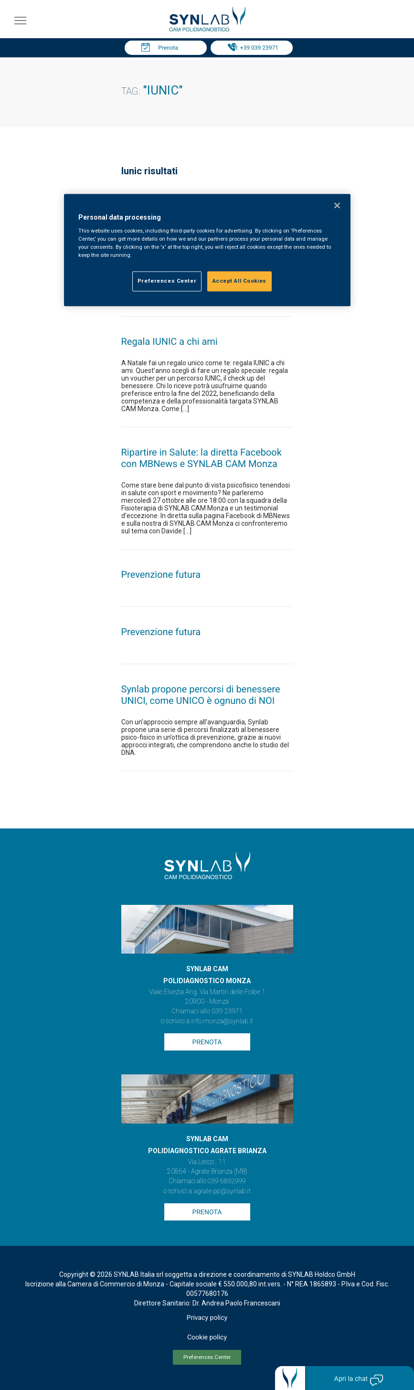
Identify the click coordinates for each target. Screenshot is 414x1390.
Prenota (168, 47)
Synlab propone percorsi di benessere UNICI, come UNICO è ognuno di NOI (200, 694)
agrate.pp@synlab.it (221, 1191)
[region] (207, 250)
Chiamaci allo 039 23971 (207, 1011)
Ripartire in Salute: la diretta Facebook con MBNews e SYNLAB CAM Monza (201, 457)
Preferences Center (207, 1357)
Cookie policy (207, 1337)
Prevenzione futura (161, 574)
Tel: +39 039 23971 (254, 47)
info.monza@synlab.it (222, 1021)
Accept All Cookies (239, 281)
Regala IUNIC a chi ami (169, 341)
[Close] (337, 205)
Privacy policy (207, 1318)
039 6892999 (227, 1181)
